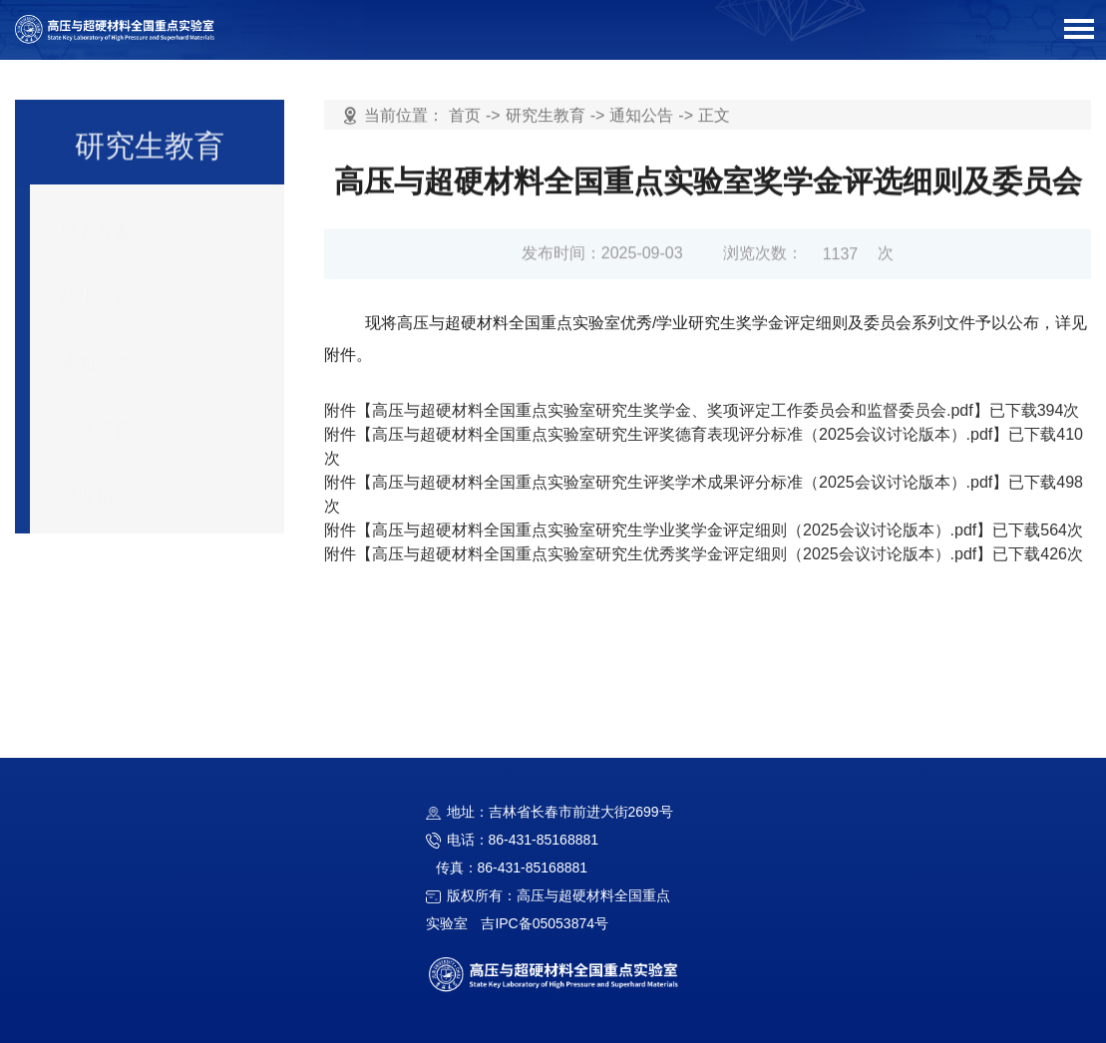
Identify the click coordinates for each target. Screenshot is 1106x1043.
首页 (465, 116)
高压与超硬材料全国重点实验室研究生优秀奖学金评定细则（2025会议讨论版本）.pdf (674, 553)
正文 (714, 116)
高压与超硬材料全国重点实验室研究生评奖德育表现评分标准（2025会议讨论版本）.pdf (682, 434)
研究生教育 (545, 116)
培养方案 (96, 218)
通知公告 (96, 350)
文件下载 (96, 416)
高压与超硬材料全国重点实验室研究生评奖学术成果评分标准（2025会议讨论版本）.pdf (682, 482)
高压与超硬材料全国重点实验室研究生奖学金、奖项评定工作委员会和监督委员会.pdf (672, 410)
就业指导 (96, 482)
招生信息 (96, 284)
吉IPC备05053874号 (544, 923)
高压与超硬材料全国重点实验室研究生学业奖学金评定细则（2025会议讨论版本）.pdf (674, 530)
